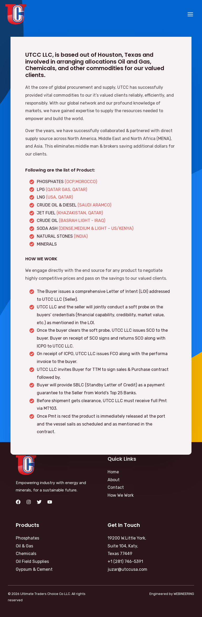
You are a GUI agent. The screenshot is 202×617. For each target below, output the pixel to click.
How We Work (121, 495)
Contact (116, 487)
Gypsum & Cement (34, 569)
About (114, 479)
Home (113, 471)
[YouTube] (49, 502)
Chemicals (26, 553)
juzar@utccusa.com (127, 569)
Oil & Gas (24, 545)
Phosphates (27, 538)
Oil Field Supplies (32, 561)
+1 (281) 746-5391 (125, 561)
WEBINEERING (184, 594)
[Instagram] (28, 502)
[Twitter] (39, 502)
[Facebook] (18, 502)
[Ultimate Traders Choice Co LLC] (15, 14)
